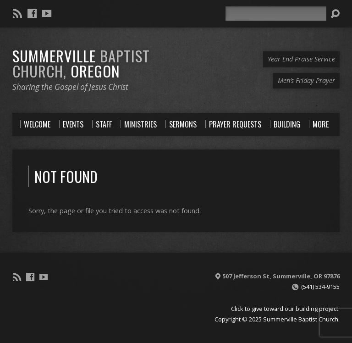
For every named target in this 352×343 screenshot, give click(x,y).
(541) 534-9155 (320, 286)
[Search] (276, 13)
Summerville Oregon (81, 63)
